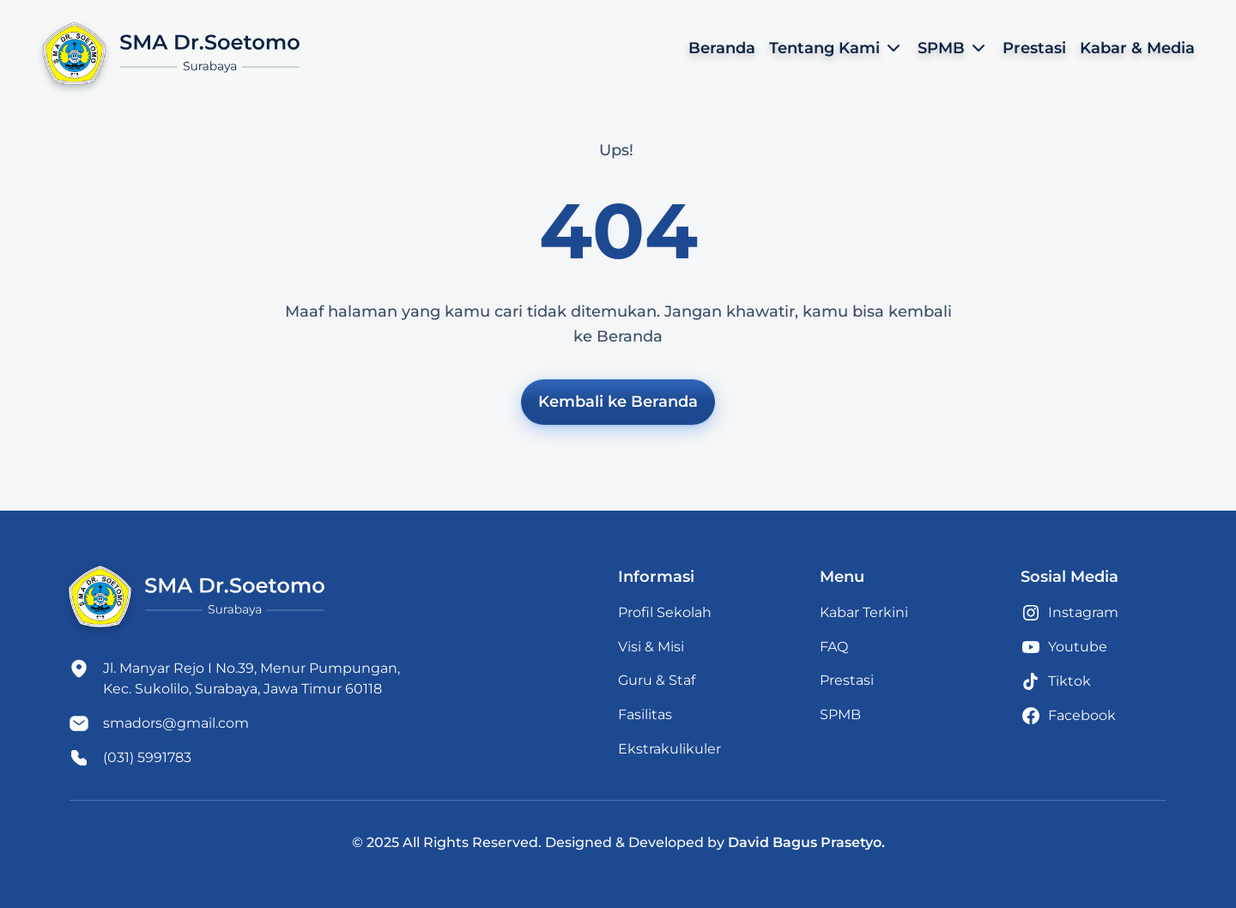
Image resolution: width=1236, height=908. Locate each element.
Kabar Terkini (864, 612)
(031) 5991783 (147, 757)
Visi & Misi (651, 647)
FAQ (834, 647)
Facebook (1082, 715)
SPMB (840, 714)
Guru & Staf (656, 680)
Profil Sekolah (665, 612)
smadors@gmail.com (176, 723)
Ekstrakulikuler (669, 749)
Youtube (1077, 647)
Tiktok (1069, 681)
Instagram (1083, 612)
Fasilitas (645, 714)
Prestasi (847, 680)
